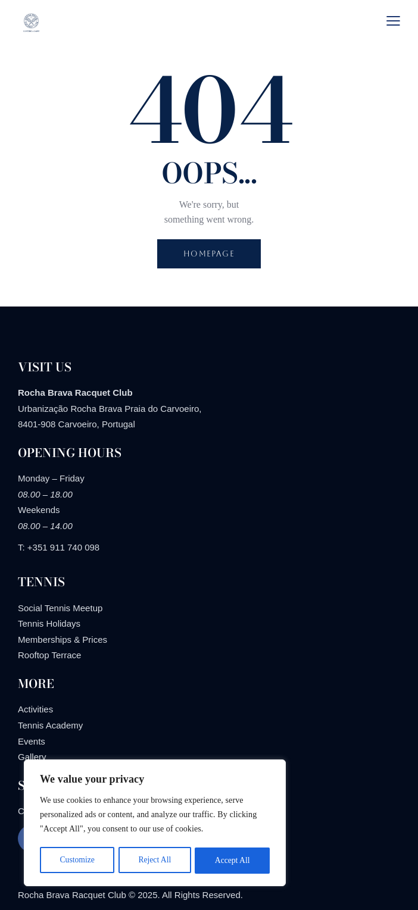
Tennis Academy (50, 725)
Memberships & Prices (62, 639)
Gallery (32, 757)
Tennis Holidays (49, 623)
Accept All (232, 860)
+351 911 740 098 (63, 547)
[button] (393, 20)
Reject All (154, 860)
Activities (35, 709)
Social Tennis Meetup (60, 608)
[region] (155, 823)
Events (31, 741)
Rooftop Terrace (49, 655)
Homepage (209, 253)
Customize (77, 860)
